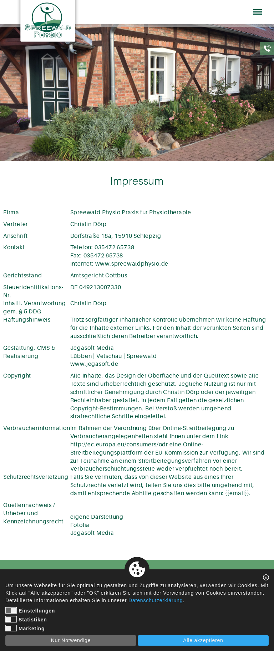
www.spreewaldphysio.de (132, 264)
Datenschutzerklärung (155, 600)
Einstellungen (30, 610)
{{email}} (237, 493)
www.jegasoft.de (94, 364)
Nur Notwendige (71, 640)
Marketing (25, 628)
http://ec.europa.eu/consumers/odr (119, 444)
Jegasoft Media (92, 533)
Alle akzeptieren (203, 640)
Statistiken (26, 619)
